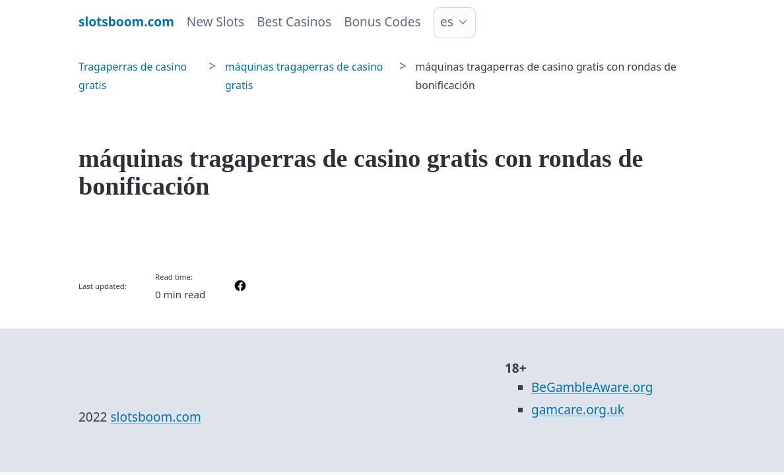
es (446, 21)
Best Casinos (294, 21)
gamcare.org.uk (577, 409)
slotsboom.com (155, 417)
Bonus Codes (382, 21)
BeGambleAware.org (592, 387)
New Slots (215, 21)
